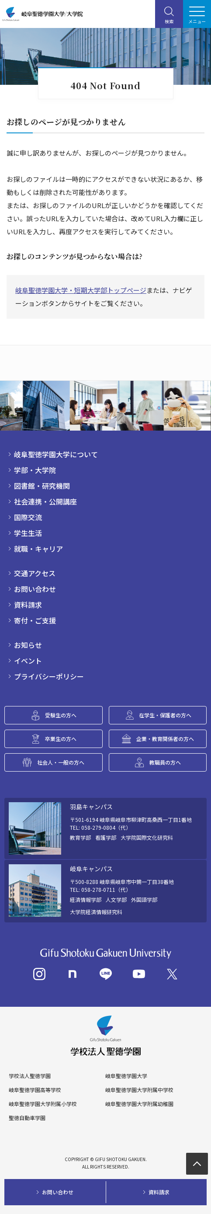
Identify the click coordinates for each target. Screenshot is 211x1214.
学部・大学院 (35, 469)
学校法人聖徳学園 (30, 1075)
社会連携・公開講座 (45, 501)
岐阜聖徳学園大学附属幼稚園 (139, 1103)
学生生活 (28, 532)
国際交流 (28, 517)
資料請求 (28, 604)
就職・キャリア (38, 548)
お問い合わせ (35, 588)
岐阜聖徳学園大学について (56, 454)
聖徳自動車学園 (27, 1117)
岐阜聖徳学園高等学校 (35, 1089)
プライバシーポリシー (49, 676)
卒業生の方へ (60, 738)
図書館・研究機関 (42, 485)
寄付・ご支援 (35, 620)
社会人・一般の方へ (60, 762)
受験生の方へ (60, 715)
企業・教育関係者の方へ (165, 738)
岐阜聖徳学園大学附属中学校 (139, 1089)
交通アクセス (34, 573)
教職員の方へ (165, 762)
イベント (28, 660)
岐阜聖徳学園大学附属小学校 (43, 1103)
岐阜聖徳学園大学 (126, 1075)
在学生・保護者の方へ (165, 715)
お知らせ (28, 644)
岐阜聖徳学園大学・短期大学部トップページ (80, 290)
